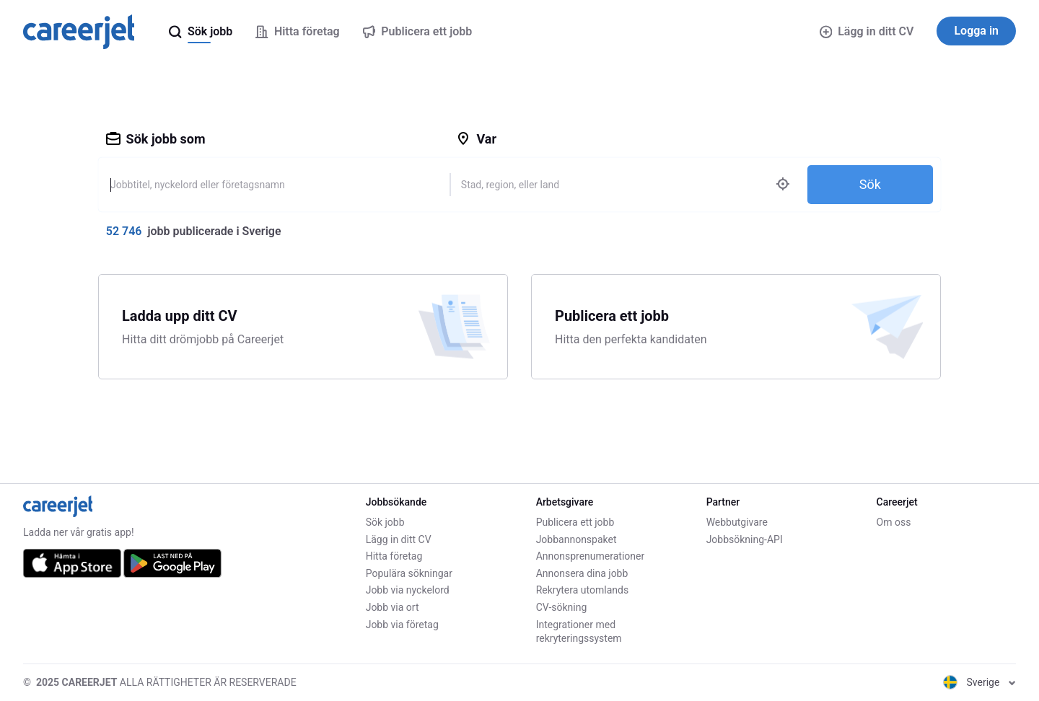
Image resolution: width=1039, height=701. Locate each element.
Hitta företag (394, 556)
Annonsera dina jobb (582, 573)
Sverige (979, 682)
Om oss (894, 522)
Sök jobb (385, 522)
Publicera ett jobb (575, 522)
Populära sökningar (409, 573)
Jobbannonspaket (576, 539)
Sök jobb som (156, 138)
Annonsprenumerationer (590, 556)
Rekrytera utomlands (582, 590)
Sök (870, 184)
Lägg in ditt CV (867, 31)
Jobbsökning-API (744, 539)
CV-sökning (561, 607)
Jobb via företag (402, 624)
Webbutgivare (737, 522)
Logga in (976, 31)
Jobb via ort (392, 607)
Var (476, 138)
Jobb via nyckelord (408, 590)
